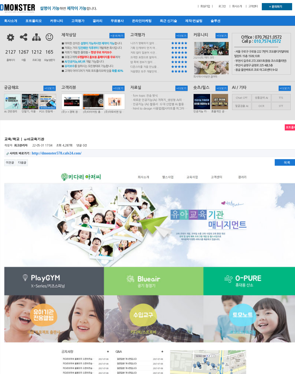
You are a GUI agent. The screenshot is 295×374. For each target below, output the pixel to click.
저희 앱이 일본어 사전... (143, 52)
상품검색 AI (261, 97)
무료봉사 (117, 21)
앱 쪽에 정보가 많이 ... (143, 62)
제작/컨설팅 (193, 21)
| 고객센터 (252, 6)
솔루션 (215, 21)
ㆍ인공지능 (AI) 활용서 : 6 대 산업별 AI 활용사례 (158, 104)
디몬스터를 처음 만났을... (144, 67)
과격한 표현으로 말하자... (144, 57)
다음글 (22, 162)
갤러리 (97, 21)
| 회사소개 (236, 6)
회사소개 (10, 21)
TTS (281, 97)
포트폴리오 (33, 21)
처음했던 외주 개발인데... (144, 71)
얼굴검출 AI (241, 106)
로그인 (222, 6)
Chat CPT (241, 97)
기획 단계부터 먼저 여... (143, 48)
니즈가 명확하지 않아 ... (143, 43)
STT (281, 106)
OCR (261, 106)
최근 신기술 (168, 21)
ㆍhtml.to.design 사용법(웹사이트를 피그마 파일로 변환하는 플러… (159, 108)
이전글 (10, 162)
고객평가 (77, 21)
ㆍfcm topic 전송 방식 (144, 95)
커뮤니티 (56, 21)
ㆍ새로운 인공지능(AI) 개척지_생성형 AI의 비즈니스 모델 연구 (157, 100)
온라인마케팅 (142, 21)
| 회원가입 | (205, 6)
